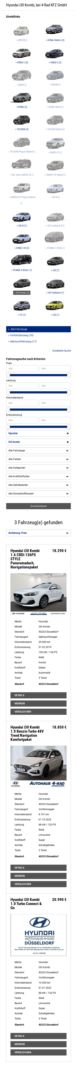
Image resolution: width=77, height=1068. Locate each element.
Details (19, 695)
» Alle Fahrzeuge (17, 329)
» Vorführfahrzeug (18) (20, 335)
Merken (20, 703)
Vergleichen (23, 711)
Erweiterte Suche (62, 350)
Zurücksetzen (38, 506)
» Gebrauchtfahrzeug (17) (22, 341)
